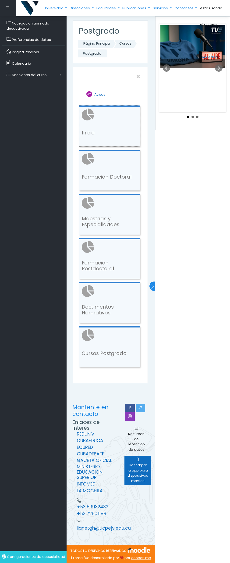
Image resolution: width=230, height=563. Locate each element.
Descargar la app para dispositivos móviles (137, 470)
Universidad (54, 8)
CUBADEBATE (90, 454)
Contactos (184, 8)
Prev (166, 68)
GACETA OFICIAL (94, 460)
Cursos (125, 43)
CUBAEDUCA (90, 440)
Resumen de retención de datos (136, 439)
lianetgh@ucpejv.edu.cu (104, 528)
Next (219, 68)
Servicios (161, 8)
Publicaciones (134, 8)
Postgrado (92, 53)
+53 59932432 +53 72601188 (92, 510)
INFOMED (86, 484)
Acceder (209, 57)
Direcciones (80, 8)
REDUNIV (85, 434)
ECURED (85, 447)
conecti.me (141, 557)
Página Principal (96, 43)
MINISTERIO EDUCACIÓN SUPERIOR (90, 472)
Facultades (106, 8)
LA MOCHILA (90, 490)
